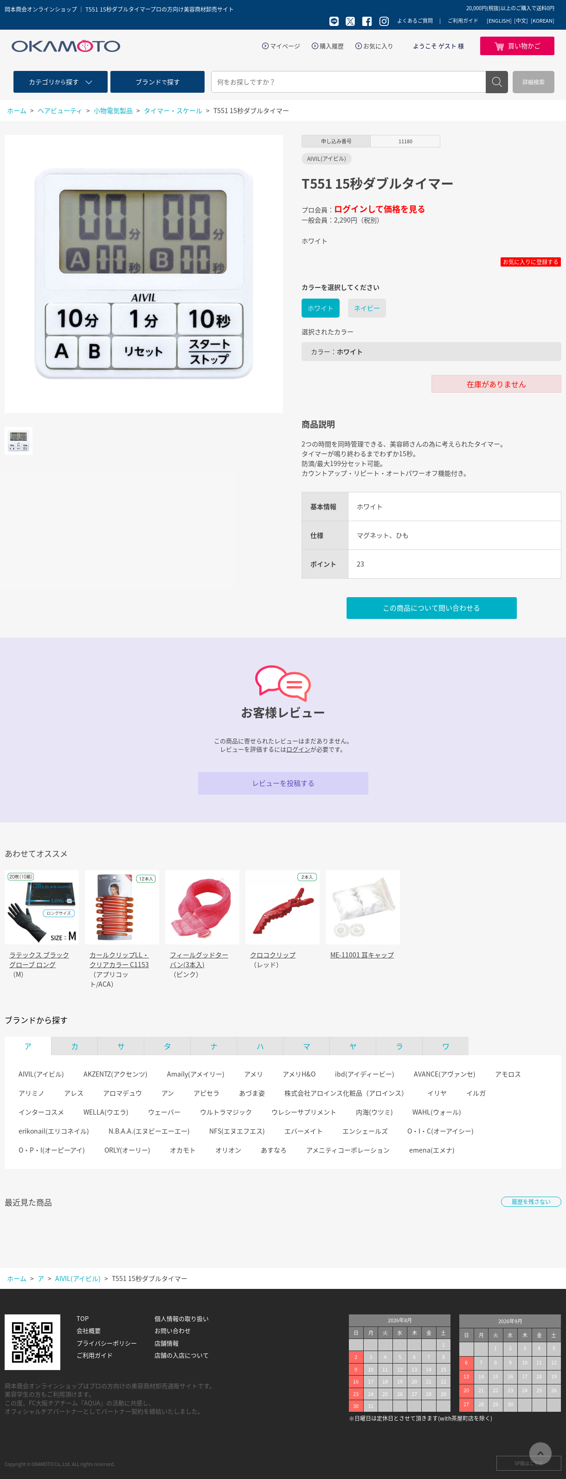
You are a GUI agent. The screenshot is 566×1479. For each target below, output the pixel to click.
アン (167, 1092)
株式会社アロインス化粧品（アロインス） (346, 1092)
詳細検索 (533, 82)
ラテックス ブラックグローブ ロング (39, 959)
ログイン (298, 749)
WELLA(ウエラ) (106, 1111)
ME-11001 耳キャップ (362, 954)
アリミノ (32, 1092)
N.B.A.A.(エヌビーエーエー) (149, 1130)
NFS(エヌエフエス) (237, 1130)
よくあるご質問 (415, 21)
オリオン (228, 1149)
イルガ (476, 1092)
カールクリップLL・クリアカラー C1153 (119, 959)
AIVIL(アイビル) (41, 1073)
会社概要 (89, 1330)
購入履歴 (332, 46)
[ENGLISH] (499, 21)
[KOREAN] (542, 21)
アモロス (508, 1073)
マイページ (285, 46)
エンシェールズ (365, 1130)
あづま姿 (252, 1092)
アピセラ (206, 1092)
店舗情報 (166, 1343)
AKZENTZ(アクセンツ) (116, 1073)
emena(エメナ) (432, 1149)
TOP (83, 1318)
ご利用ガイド (463, 21)
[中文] (521, 21)
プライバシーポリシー (107, 1343)
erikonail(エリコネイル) (54, 1130)
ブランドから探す (36, 1020)
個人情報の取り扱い (181, 1318)
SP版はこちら (529, 1463)
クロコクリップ (273, 954)
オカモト (183, 1149)
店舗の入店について (181, 1355)
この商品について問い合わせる (431, 608)
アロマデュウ (122, 1092)
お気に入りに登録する (531, 262)
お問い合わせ (172, 1330)
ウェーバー (164, 1111)
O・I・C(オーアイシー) (440, 1130)
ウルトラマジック (226, 1111)
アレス (74, 1092)
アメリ (253, 1073)
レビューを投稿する (283, 783)
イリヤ (437, 1092)
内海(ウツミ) (374, 1111)
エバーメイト (303, 1130)
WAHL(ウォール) (436, 1111)
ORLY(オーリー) (127, 1149)
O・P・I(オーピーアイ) (52, 1149)
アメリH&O (299, 1073)
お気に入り (378, 46)
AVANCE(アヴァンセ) (445, 1073)
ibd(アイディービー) (364, 1073)
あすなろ (274, 1149)
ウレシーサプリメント (303, 1111)
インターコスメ (41, 1111)
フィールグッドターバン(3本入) (199, 959)
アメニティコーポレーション (348, 1149)
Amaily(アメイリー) (196, 1073)
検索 (497, 82)
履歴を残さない (531, 1202)
